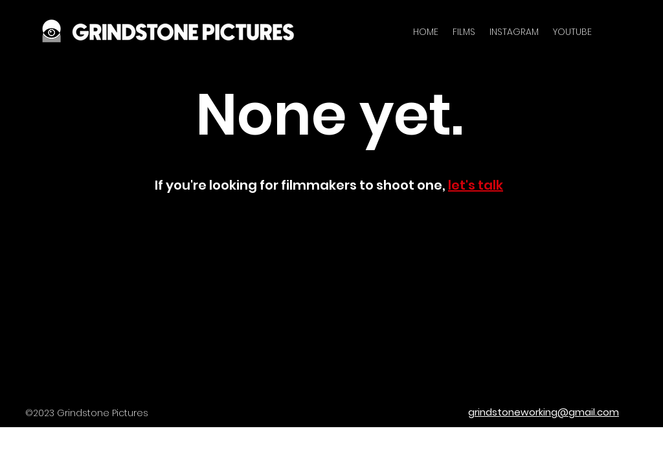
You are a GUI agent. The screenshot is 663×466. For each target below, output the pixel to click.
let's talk (475, 185)
